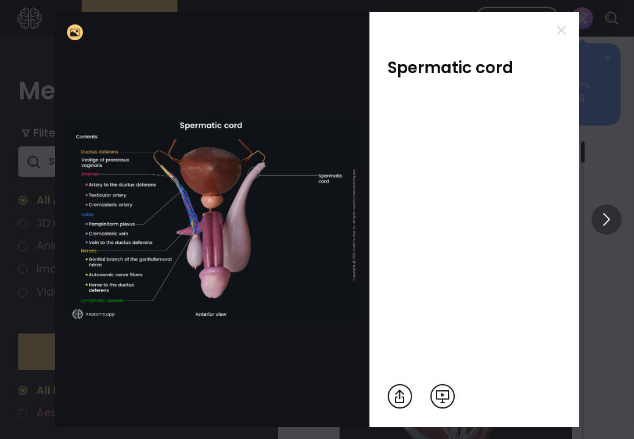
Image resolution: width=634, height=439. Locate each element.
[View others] (606, 219)
